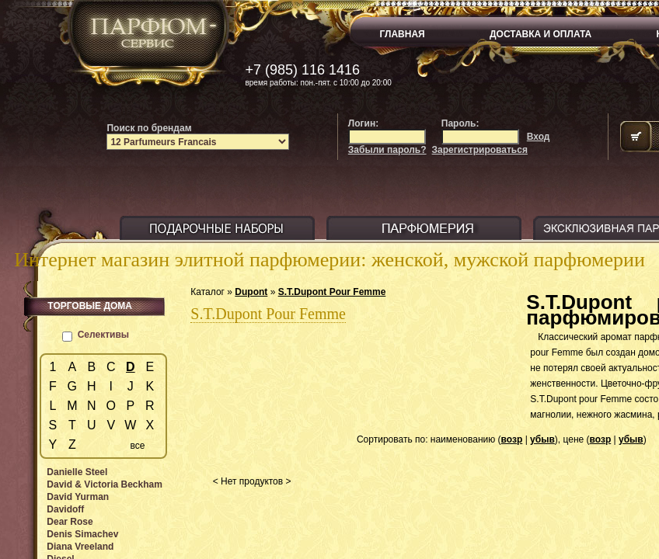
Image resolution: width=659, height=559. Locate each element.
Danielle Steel (77, 472)
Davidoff (65, 509)
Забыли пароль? (387, 149)
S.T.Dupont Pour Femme (332, 291)
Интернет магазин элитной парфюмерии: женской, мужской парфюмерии (329, 259)
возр (512, 439)
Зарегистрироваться (480, 149)
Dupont (251, 291)
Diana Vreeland (80, 546)
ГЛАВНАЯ (402, 34)
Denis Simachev (82, 534)
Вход (538, 136)
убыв (542, 439)
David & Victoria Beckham (104, 484)
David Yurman (78, 496)
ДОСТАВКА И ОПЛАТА (540, 34)
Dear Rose (69, 521)
